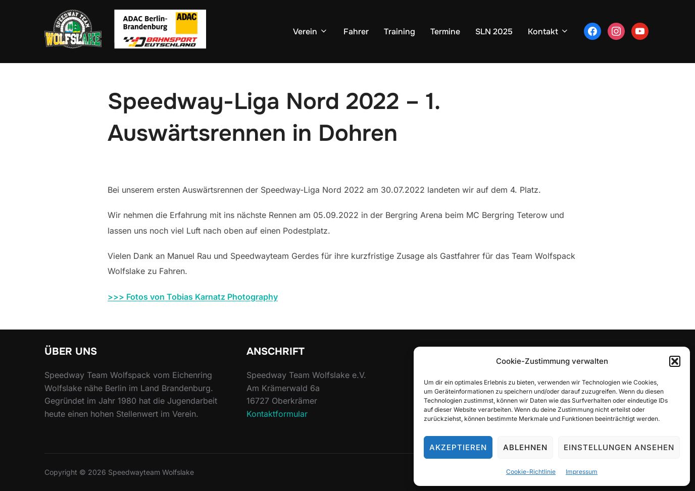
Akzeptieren (458, 447)
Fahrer (356, 31)
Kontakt (548, 31)
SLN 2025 (494, 31)
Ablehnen (525, 447)
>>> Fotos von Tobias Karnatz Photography (193, 297)
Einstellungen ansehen (619, 447)
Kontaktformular (277, 414)
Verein (310, 31)
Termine (445, 31)
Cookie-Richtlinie (531, 471)
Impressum (582, 471)
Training (399, 31)
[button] (675, 361)
